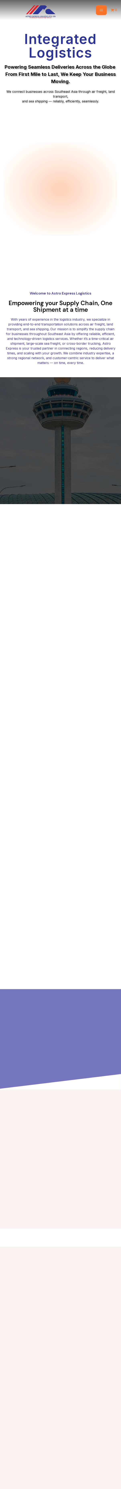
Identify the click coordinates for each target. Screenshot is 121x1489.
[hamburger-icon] (101, 10)
